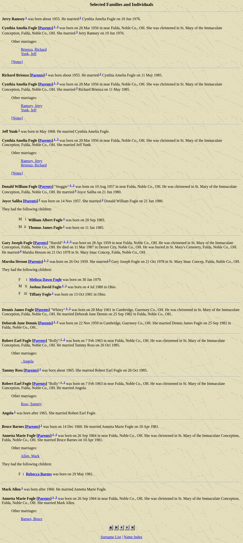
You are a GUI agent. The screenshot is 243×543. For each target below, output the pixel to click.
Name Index (133, 537)
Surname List (111, 537)
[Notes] (17, 62)
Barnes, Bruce (31, 519)
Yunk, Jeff (28, 54)
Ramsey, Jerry (31, 106)
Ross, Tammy (31, 404)
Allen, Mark (30, 456)
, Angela (27, 361)
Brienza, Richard (34, 49)
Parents (45, 28)
